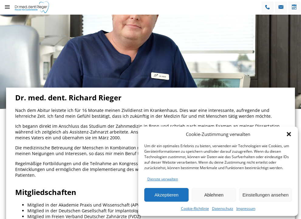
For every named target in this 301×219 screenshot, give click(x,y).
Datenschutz (222, 208)
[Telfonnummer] (268, 7)
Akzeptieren (166, 194)
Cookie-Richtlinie (195, 208)
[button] (289, 134)
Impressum (245, 208)
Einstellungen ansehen (265, 194)
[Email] (281, 7)
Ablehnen (213, 194)
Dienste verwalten (162, 179)
